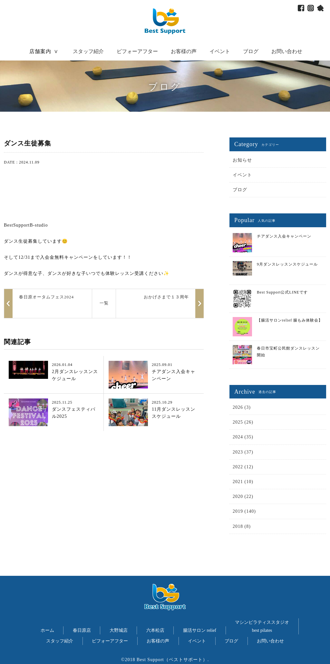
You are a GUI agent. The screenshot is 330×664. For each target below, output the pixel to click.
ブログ (250, 51)
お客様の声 (184, 51)
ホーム (47, 630)
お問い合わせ (286, 51)
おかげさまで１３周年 (166, 297)
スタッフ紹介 (88, 51)
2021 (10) (243, 481)
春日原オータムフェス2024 (46, 297)
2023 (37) (243, 452)
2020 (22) (243, 496)
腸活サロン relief (199, 630)
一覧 (104, 303)
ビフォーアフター (137, 51)
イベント (219, 51)
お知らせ (242, 160)
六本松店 (155, 630)
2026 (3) (242, 407)
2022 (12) (243, 466)
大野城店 (119, 630)
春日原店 (82, 630)
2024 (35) (243, 437)
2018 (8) (242, 526)
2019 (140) (244, 511)
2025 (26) (243, 422)
